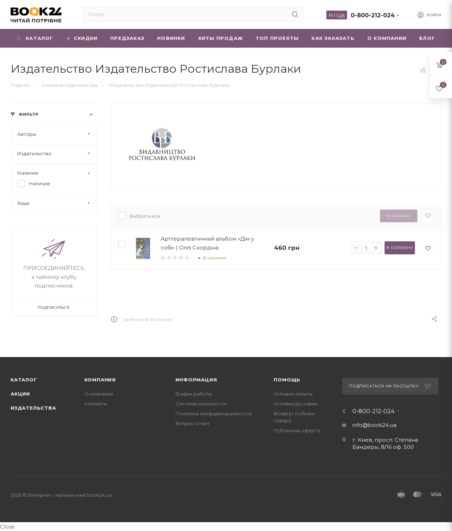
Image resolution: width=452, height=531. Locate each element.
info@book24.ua (374, 425)
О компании (98, 394)
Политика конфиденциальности (214, 413)
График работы (194, 394)
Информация (196, 379)
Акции (20, 394)
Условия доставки (295, 403)
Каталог (24, 379)
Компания (100, 379)
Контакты (95, 403)
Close (7, 526)
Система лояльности (201, 403)
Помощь (287, 379)
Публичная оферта (297, 430)
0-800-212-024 (373, 15)
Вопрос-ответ (193, 423)
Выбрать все (145, 216)
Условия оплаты (293, 394)
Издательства (33, 408)
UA (341, 15)
